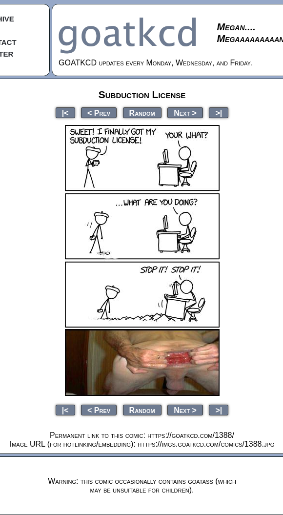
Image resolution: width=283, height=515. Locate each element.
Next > (185, 112)
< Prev (98, 112)
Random (142, 112)
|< (65, 112)
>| (218, 112)
